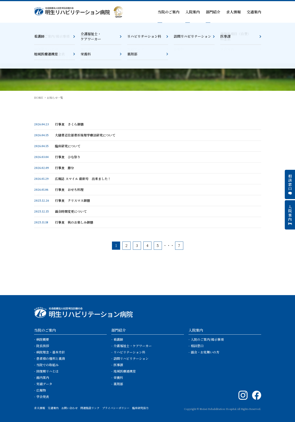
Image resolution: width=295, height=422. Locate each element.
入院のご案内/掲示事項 (207, 339)
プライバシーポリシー (115, 408)
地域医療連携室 (125, 371)
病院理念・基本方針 (50, 352)
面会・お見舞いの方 (205, 352)
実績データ (44, 384)
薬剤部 (118, 384)
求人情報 (233, 12)
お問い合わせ (69, 408)
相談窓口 (197, 345)
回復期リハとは (47, 371)
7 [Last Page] (179, 245)
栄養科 (118, 377)
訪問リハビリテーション (131, 358)
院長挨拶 (42, 345)
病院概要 (42, 339)
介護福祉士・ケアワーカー (133, 345)
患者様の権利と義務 (50, 358)
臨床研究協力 (140, 408)
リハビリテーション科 (129, 352)
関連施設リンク (89, 408)
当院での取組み (47, 365)
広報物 (41, 390)
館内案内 (42, 377)
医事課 (118, 365)
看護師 (118, 339)
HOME (38, 97)
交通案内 (254, 12)
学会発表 (42, 396)
